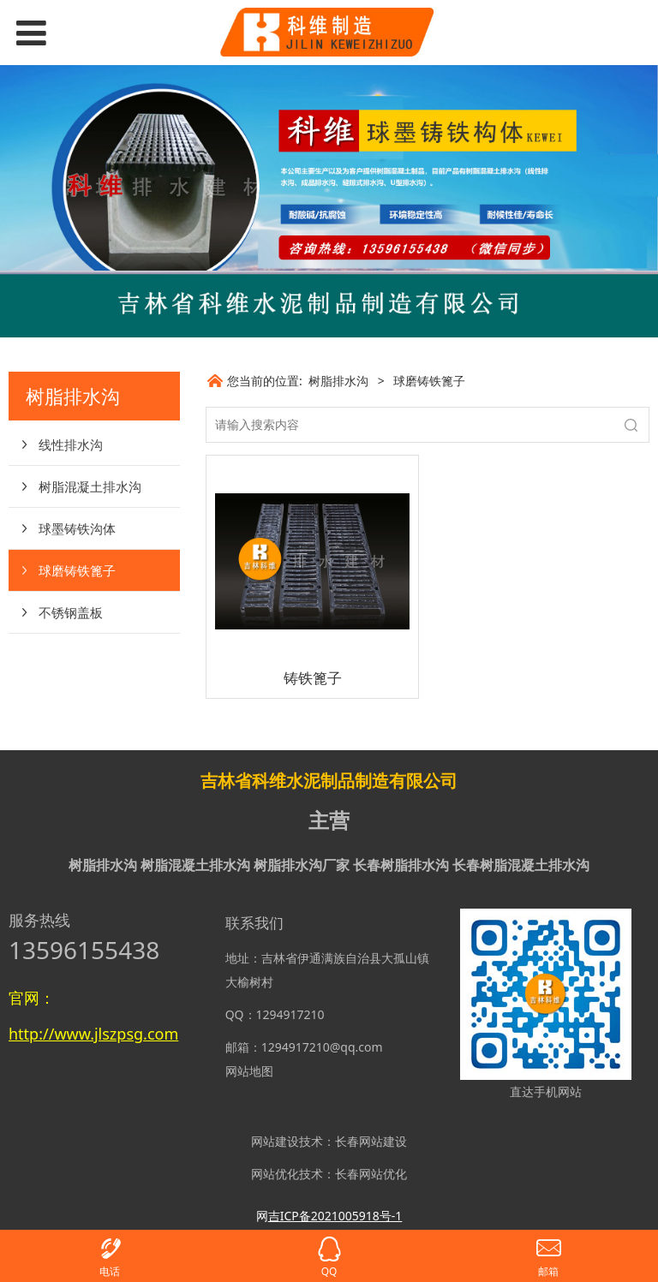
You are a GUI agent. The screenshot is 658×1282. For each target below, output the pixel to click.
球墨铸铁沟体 (77, 528)
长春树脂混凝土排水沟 (520, 865)
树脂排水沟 (338, 381)
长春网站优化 (371, 1174)
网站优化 (275, 1174)
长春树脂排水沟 (401, 865)
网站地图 (249, 1071)
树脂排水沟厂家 (302, 865)
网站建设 (275, 1141)
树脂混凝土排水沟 (90, 486)
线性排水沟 (71, 444)
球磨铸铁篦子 (77, 570)
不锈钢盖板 (71, 612)
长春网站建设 (371, 1141)
